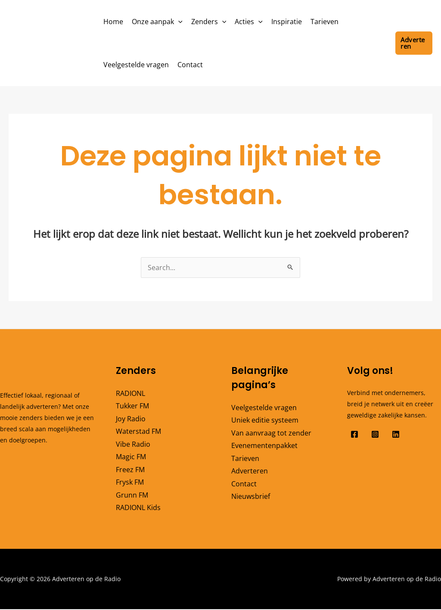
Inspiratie (286, 21)
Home (113, 21)
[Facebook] (354, 434)
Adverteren (249, 471)
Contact (190, 64)
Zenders (209, 21)
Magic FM (131, 457)
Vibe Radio (133, 444)
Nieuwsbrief (250, 497)
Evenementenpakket (264, 446)
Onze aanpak (157, 21)
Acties (249, 21)
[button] (178, 21)
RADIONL (130, 393)
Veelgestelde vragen (136, 64)
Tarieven (325, 21)
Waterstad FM (138, 431)
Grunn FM (132, 495)
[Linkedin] (395, 434)
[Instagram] (375, 434)
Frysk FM (130, 483)
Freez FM (130, 470)
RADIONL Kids (138, 508)
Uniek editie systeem (264, 420)
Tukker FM (132, 406)
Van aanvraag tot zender (271, 433)
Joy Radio (131, 418)
